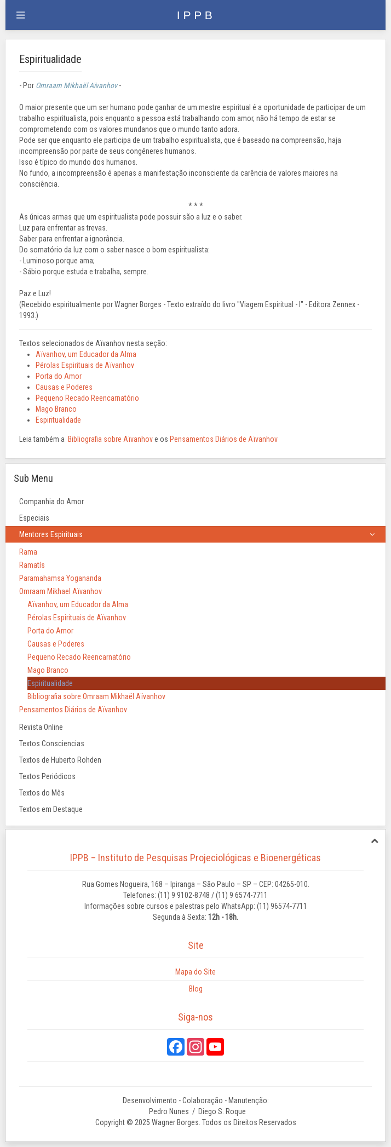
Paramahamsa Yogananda (60, 578)
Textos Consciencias (51, 743)
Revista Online (41, 727)
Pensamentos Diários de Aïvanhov (224, 439)
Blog (196, 988)
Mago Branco (56, 409)
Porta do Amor (59, 376)
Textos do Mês (42, 792)
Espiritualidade (58, 420)
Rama (28, 551)
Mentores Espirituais (51, 534)
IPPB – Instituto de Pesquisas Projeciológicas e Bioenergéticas (195, 857)
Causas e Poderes (64, 387)
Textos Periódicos (47, 776)
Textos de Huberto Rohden (60, 760)
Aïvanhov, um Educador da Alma (86, 354)
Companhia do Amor (51, 501)
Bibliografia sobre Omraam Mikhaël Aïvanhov (96, 696)
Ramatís (32, 565)
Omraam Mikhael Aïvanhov (60, 591)
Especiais (34, 518)
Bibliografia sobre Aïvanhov (110, 439)
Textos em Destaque (51, 809)
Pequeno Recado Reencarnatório (87, 398)
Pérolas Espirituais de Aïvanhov (85, 365)
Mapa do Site (195, 971)
